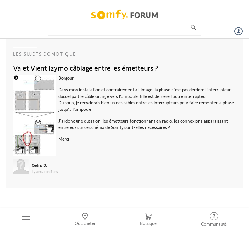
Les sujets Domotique (44, 54)
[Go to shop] (148, 219)
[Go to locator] (85, 219)
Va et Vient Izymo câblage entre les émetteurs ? (85, 67)
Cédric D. (39, 165)
